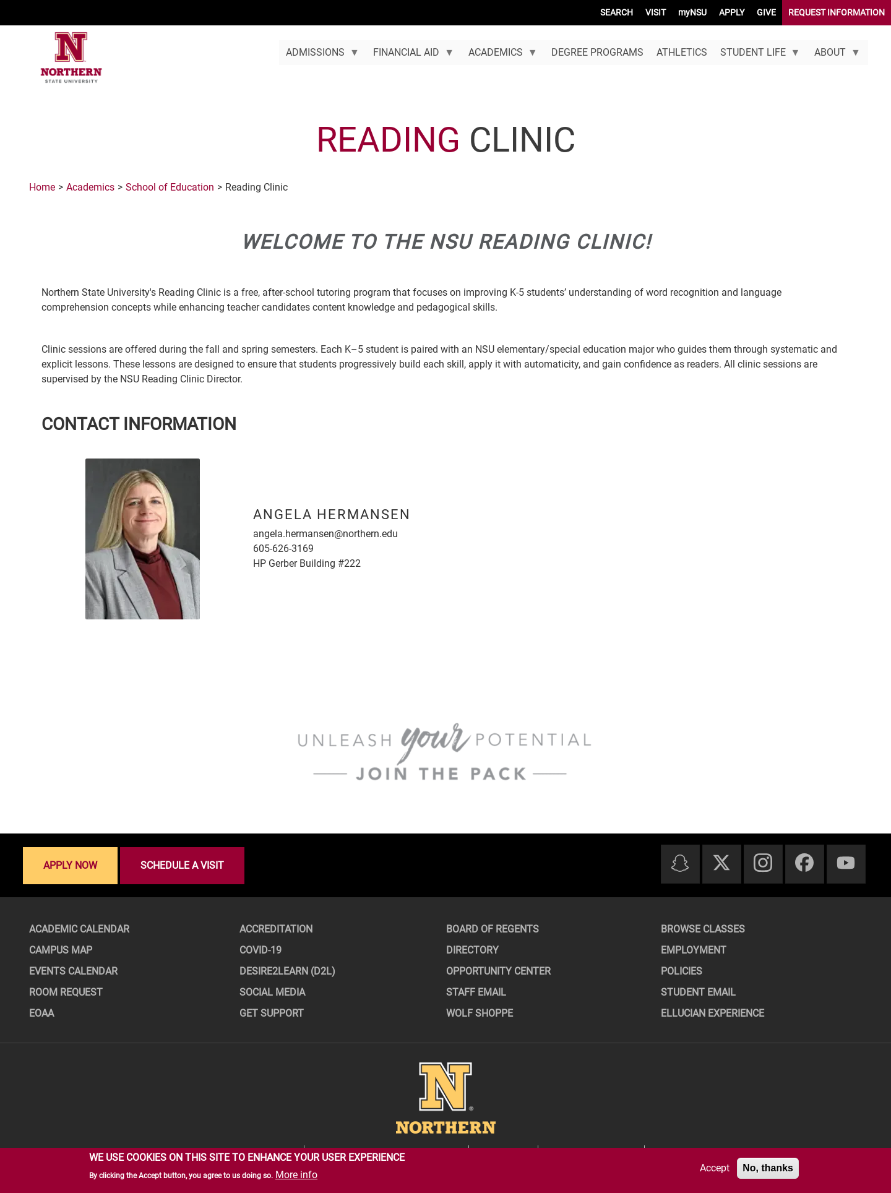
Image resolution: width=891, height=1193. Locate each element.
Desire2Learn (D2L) (287, 971)
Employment (693, 950)
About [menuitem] (834, 55)
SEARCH (616, 12)
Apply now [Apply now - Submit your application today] (70, 865)
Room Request (66, 992)
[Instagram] (763, 863)
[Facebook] (804, 863)
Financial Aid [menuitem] (410, 55)
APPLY (731, 12)
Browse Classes (703, 929)
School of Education (170, 187)
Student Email (698, 992)
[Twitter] (721, 863)
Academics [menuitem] (499, 55)
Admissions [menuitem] (319, 55)
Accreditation (275, 929)
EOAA (41, 1013)
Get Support (271, 1013)
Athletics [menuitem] (681, 52)
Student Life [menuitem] (756, 55)
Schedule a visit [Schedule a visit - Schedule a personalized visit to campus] (182, 865)
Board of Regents (492, 929)
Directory (472, 950)
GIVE (766, 12)
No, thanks (767, 1168)
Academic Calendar (79, 929)
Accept (715, 1168)
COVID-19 (260, 950)
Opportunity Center (498, 971)
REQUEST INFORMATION (836, 12)
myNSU (692, 12)
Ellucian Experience (712, 1013)
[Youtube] (846, 863)
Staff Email (476, 992)
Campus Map (60, 950)
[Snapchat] (680, 864)
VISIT (655, 12)
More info (296, 1175)
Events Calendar (73, 971)
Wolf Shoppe (479, 1013)
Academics (90, 187)
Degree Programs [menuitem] (597, 52)
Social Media (272, 992)
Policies (681, 971)
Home (42, 187)
